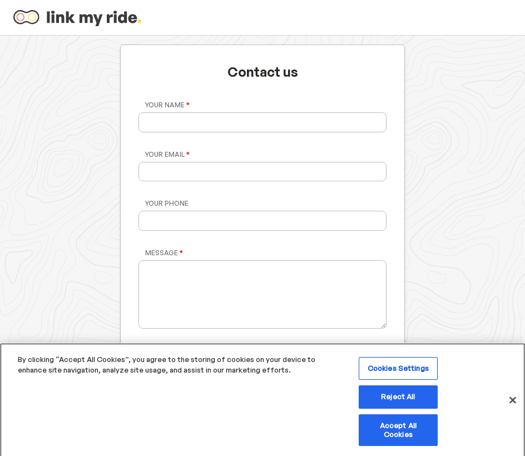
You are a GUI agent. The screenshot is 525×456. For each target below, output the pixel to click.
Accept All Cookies (398, 434)
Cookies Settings (398, 372)
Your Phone (167, 203)
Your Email (167, 154)
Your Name (167, 105)
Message (164, 253)
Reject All (398, 400)
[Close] (513, 403)
